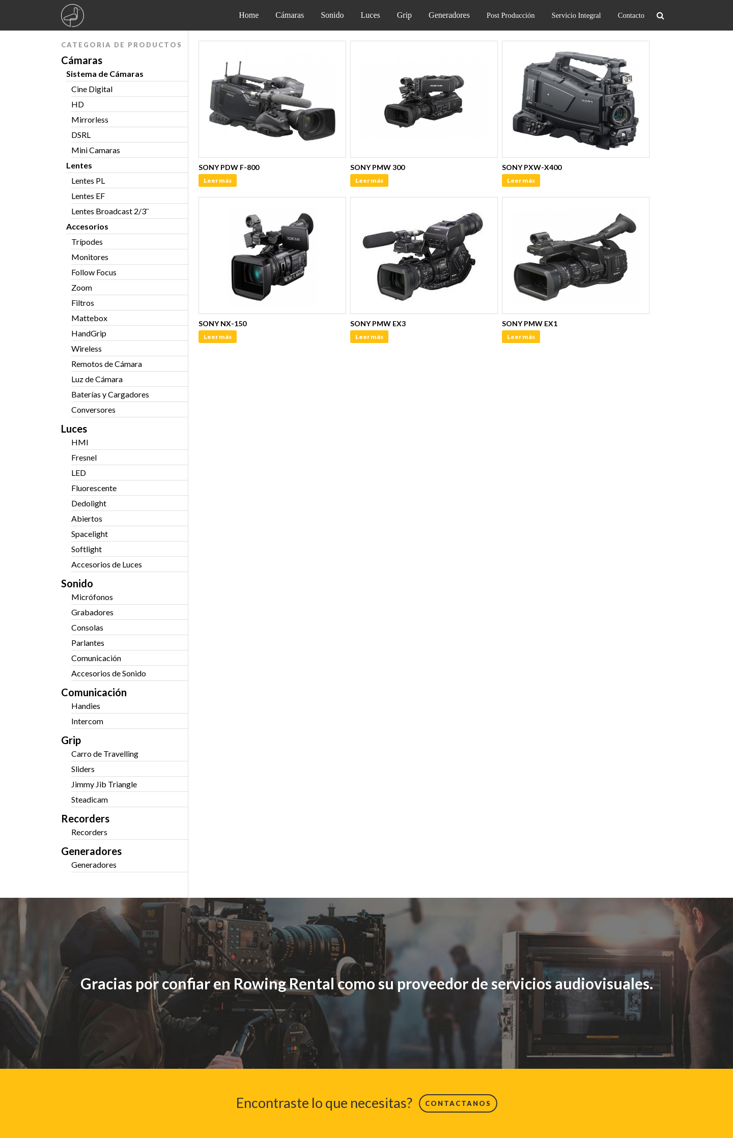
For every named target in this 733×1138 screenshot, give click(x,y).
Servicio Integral (576, 15)
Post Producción (511, 15)
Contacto (631, 15)
